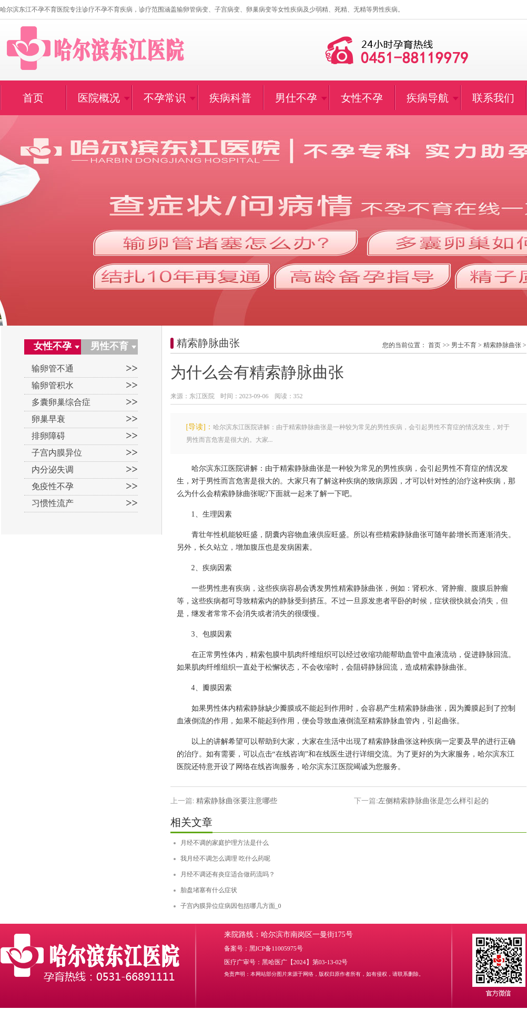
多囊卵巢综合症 (61, 402)
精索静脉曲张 (208, 343)
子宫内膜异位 (57, 452)
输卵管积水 (53, 385)
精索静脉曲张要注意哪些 (236, 801)
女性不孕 (53, 346)
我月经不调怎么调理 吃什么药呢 (225, 858)
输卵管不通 (53, 368)
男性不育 (109, 346)
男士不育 (464, 345)
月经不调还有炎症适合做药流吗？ (227, 874)
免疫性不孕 (53, 486)
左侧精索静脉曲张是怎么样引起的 (433, 801)
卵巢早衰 (48, 419)
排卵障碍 (48, 435)
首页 (434, 345)
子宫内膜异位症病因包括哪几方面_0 (230, 906)
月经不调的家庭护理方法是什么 (224, 842)
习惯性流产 (53, 503)
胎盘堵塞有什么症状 (208, 890)
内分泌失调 (53, 469)
